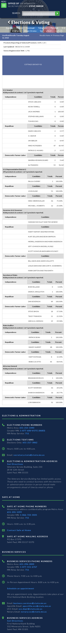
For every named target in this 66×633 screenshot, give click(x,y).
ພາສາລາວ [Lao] (16, 31)
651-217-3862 (30, 442)
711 (27, 433)
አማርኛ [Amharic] (49, 31)
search (16, 13)
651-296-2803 (27, 564)
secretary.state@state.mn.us (29, 455)
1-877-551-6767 (28, 567)
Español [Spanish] (9, 28)
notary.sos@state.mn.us (33, 611)
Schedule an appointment (20, 588)
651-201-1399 (14, 512)
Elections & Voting (28, 22)
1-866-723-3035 (28, 515)
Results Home (45, 35)
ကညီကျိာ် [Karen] (59, 31)
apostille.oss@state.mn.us (36, 606)
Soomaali (30, 28)
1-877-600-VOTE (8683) (32, 430)
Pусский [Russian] (54, 28)
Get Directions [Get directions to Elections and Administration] (15, 464)
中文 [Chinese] (64, 28)
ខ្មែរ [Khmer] (41, 31)
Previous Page (58, 35)
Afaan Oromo (30, 31)
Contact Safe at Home (19, 530)
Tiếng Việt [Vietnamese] (42, 28)
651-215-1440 (27, 428)
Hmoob (20, 28)
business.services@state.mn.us (29, 603)
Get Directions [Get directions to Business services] (15, 621)
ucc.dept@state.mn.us (30, 609)
